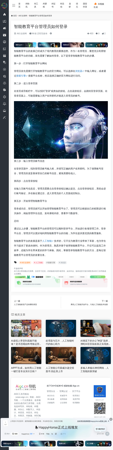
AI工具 (36, 5)
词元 (77, 5)
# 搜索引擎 (50, 263)
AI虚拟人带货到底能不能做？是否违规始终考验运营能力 (25, 342)
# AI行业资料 (25, 263)
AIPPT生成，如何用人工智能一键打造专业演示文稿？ (26, 370)
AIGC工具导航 (98, 271)
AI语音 (21, 412)
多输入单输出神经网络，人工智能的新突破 (94, 370)
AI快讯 (27, 5)
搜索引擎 (21, 75)
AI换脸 (29, 415)
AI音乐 (29, 412)
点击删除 (17, 274)
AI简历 (21, 415)
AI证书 (53, 5)
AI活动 (62, 5)
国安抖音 (85, 5)
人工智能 (47, 241)
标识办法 (50, 396)
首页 (19, 5)
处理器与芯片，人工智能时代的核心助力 (60, 342)
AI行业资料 (23, 16)
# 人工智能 (38, 263)
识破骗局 (50, 403)
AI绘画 (29, 406)
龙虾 (70, 5)
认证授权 (63, 403)
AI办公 (21, 409)
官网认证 (63, 391)
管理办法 (51, 391)
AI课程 (45, 5)
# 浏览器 (62, 263)
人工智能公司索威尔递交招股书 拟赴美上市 (60, 370)
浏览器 (78, 71)
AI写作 (21, 406)
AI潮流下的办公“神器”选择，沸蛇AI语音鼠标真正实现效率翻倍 (95, 342)
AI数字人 (30, 409)
